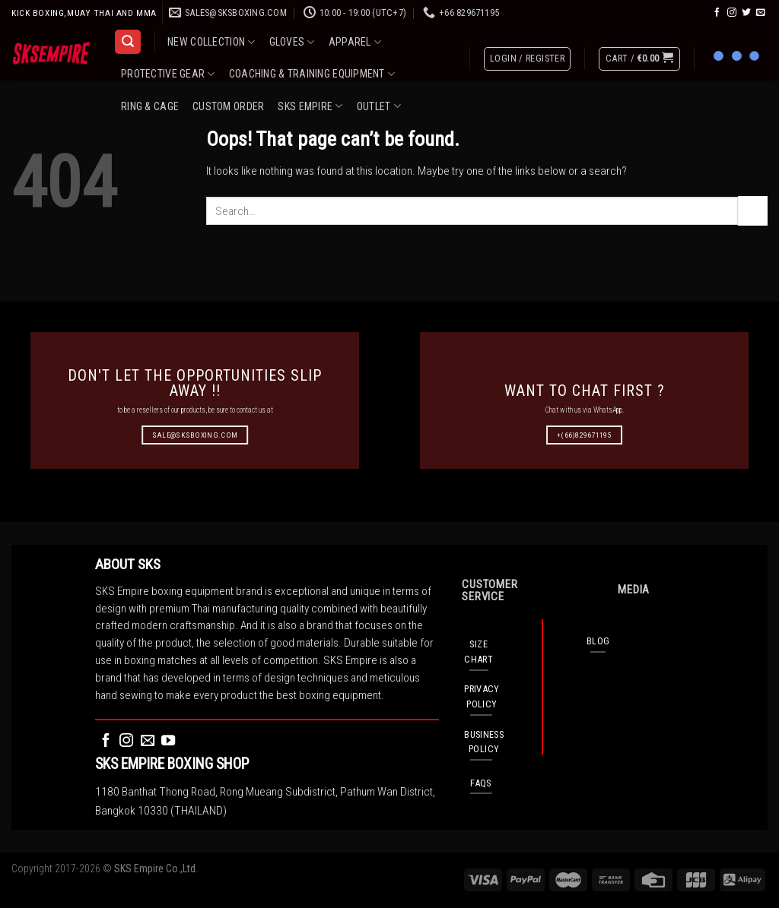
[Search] (127, 42)
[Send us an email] (760, 12)
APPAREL (355, 42)
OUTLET (379, 106)
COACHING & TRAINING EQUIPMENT (312, 74)
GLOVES (292, 42)
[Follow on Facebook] (717, 12)
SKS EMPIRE (310, 106)
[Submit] (753, 210)
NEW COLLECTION (211, 42)
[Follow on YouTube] (168, 741)
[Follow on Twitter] (746, 12)
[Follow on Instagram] (731, 12)
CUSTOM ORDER (228, 106)
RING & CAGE (150, 106)
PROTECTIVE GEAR (168, 74)
